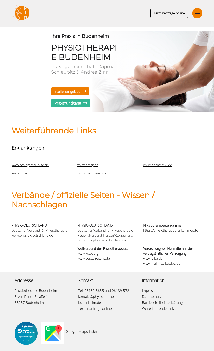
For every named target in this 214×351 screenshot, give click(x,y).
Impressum (151, 290)
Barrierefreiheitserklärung (162, 302)
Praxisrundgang (71, 103)
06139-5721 (121, 290)
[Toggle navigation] (197, 13)
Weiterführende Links (159, 308)
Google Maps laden (82, 331)
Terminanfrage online (169, 13)
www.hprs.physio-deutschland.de (101, 240)
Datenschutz (152, 296)
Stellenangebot (70, 91)
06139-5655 (94, 290)
